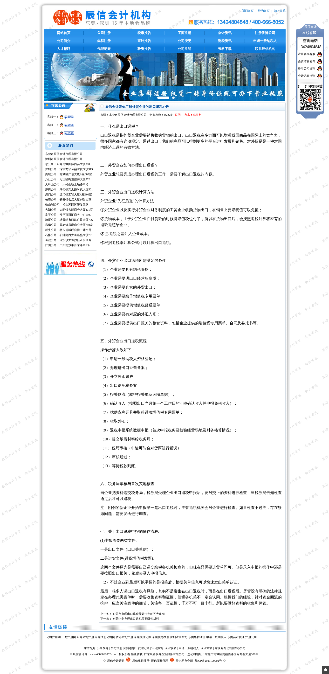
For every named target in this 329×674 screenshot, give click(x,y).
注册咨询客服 (306, 54)
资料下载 (225, 49)
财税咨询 (220, 648)
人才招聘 (63, 49)
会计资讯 (225, 33)
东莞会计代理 (236, 637)
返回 (178, 115)
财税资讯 (225, 41)
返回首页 (248, 11)
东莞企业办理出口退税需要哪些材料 (136, 618)
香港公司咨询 (306, 68)
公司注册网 (53, 637)
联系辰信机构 (265, 49)
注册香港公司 (265, 33)
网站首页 (63, 33)
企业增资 (206, 648)
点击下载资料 (193, 115)
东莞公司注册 (85, 637)
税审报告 (144, 33)
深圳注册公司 (178, 637)
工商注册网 (69, 637)
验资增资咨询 (306, 61)
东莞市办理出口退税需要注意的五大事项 (139, 614)
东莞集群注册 (197, 637)
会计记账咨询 (306, 75)
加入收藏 (280, 11)
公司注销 (184, 49)
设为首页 (264, 11)
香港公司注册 (124, 637)
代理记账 (104, 49)
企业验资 (171, 648)
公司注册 (104, 33)
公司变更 (184, 41)
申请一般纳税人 (265, 41)
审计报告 (144, 41)
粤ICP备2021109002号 (208, 660)
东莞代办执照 (160, 637)
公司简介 (63, 41)
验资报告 (144, 49)
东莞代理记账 (142, 637)
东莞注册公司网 (105, 637)
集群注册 (104, 41)
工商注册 (184, 33)
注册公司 (251, 637)
